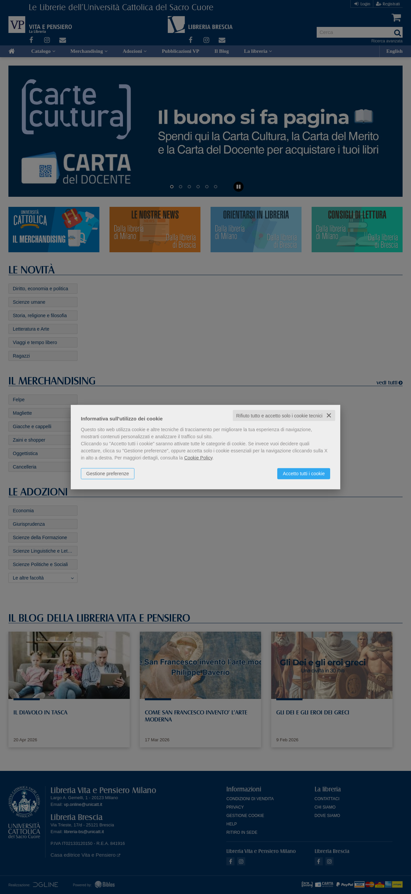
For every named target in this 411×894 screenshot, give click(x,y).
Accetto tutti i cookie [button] (304, 473)
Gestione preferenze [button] (107, 473)
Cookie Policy (198, 457)
